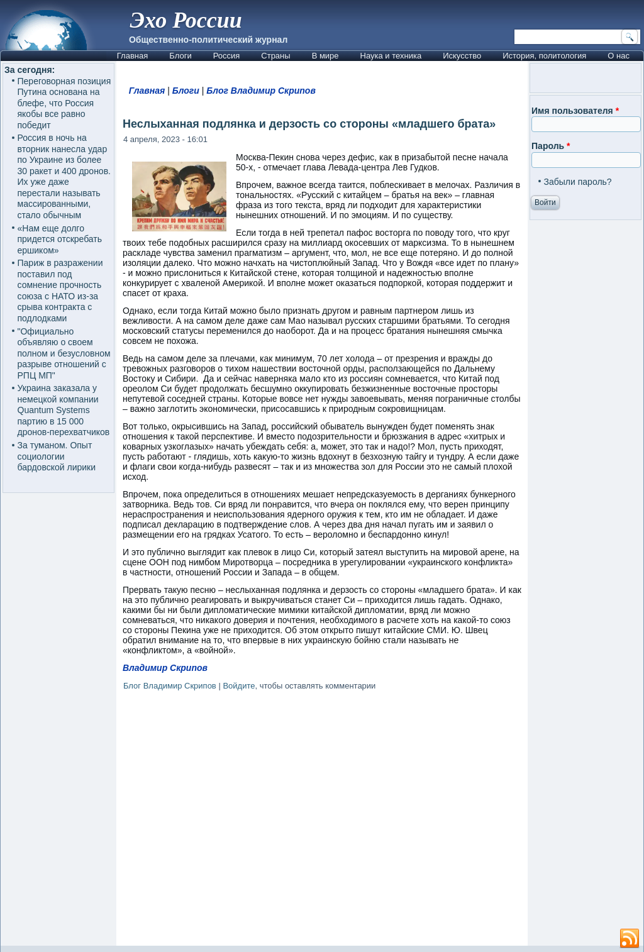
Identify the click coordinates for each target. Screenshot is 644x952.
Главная (132, 55)
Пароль (550, 146)
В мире (325, 55)
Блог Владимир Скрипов (261, 91)
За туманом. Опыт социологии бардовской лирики (57, 456)
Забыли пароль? (578, 182)
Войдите (239, 685)
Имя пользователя (575, 111)
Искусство (462, 55)
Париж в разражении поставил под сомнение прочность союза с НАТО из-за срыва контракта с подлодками (60, 290)
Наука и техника (391, 55)
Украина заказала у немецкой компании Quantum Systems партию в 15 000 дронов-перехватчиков (64, 410)
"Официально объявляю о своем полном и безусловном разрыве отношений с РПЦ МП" (64, 353)
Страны (275, 55)
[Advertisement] (322, 820)
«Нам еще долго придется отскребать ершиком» (60, 239)
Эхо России (186, 20)
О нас (619, 55)
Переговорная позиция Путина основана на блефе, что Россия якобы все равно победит (64, 103)
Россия (226, 55)
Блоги (180, 55)
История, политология (544, 55)
